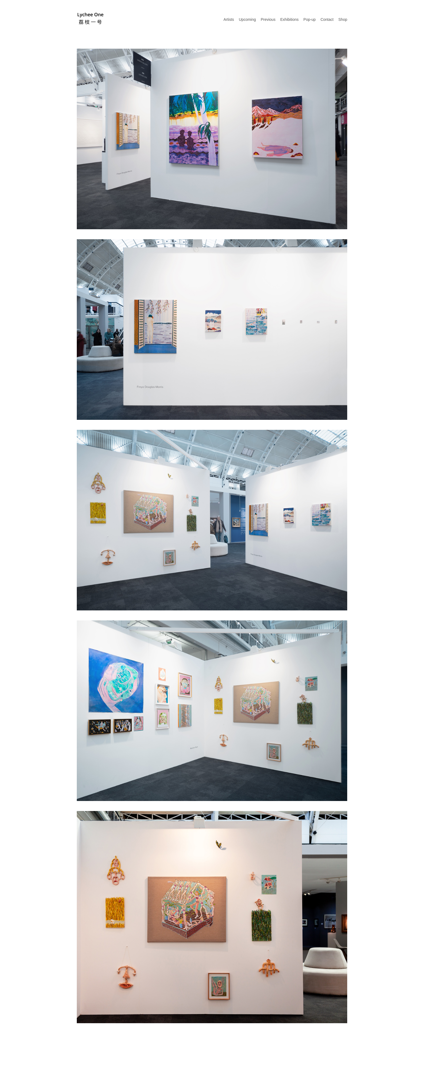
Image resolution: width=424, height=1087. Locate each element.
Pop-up (309, 19)
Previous (268, 19)
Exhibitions (289, 19)
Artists (228, 19)
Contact (326, 19)
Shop (342, 19)
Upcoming (247, 19)
